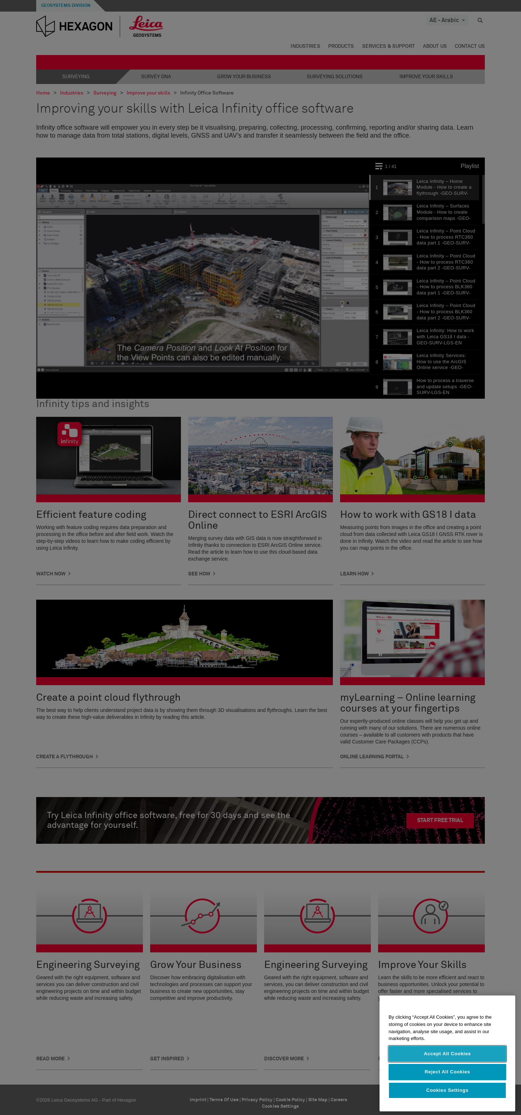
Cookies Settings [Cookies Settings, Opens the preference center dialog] (447, 1090)
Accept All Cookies (447, 1053)
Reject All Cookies (447, 1071)
